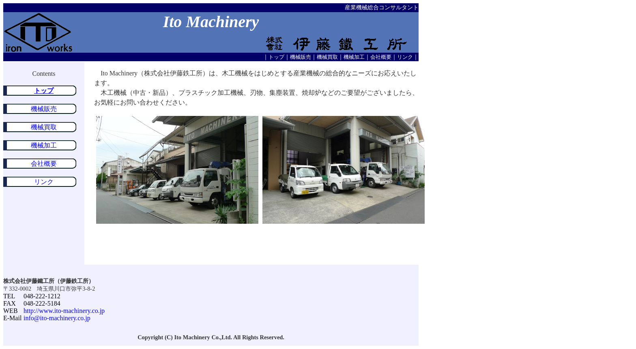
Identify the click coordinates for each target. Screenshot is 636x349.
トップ (276, 57)
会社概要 (380, 57)
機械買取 (327, 57)
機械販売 (300, 57)
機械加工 (354, 57)
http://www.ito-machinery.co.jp (64, 310)
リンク (405, 57)
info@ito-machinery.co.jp (57, 318)
